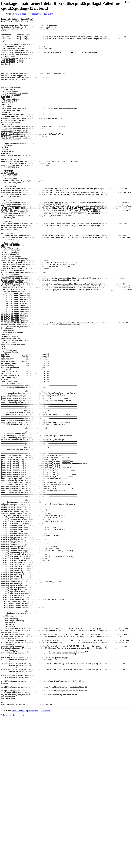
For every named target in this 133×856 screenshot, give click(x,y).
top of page (18, 847)
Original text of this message (13, 851)
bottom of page (19, 14)
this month (48, 14)
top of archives (35, 14)
